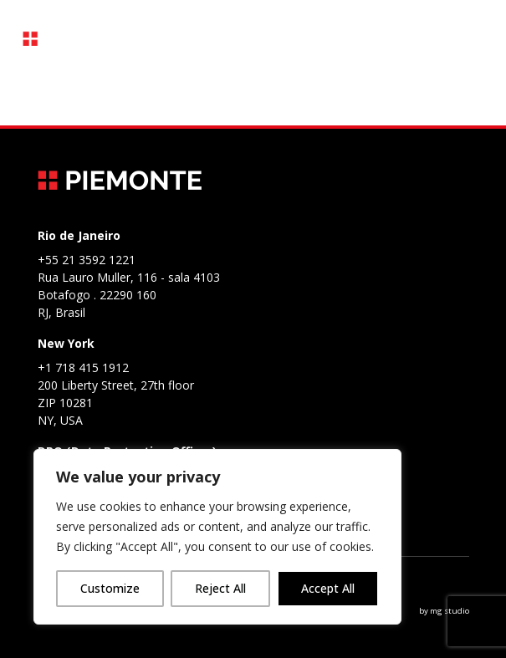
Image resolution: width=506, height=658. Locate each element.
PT (377, 39)
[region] (217, 537)
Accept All (328, 588)
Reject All (220, 588)
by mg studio (444, 610)
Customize (110, 588)
